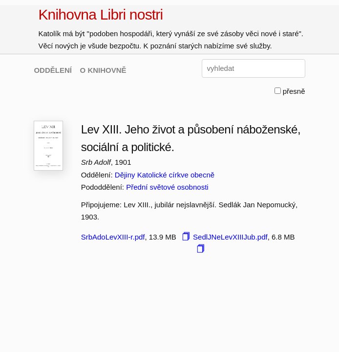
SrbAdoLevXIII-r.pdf (113, 237)
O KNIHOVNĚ (103, 70)
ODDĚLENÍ (53, 70)
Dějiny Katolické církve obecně (164, 175)
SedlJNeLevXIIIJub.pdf (230, 237)
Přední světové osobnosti (167, 187)
